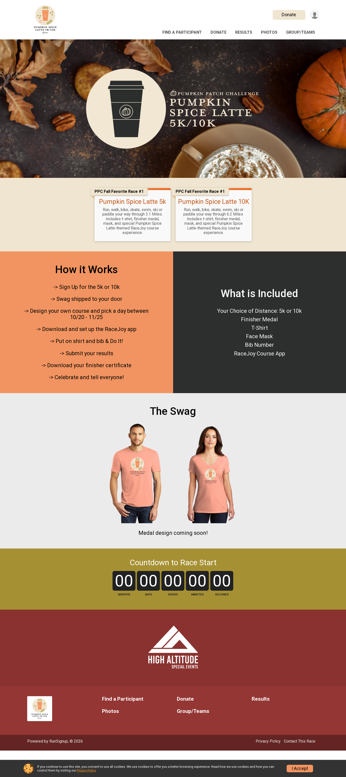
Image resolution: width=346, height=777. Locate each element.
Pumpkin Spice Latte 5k (132, 201)
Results (243, 32)
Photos (269, 32)
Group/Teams (300, 32)
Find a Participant (182, 32)
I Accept (300, 768)
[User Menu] (314, 14)
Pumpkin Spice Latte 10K (213, 201)
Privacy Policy (86, 770)
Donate (288, 14)
